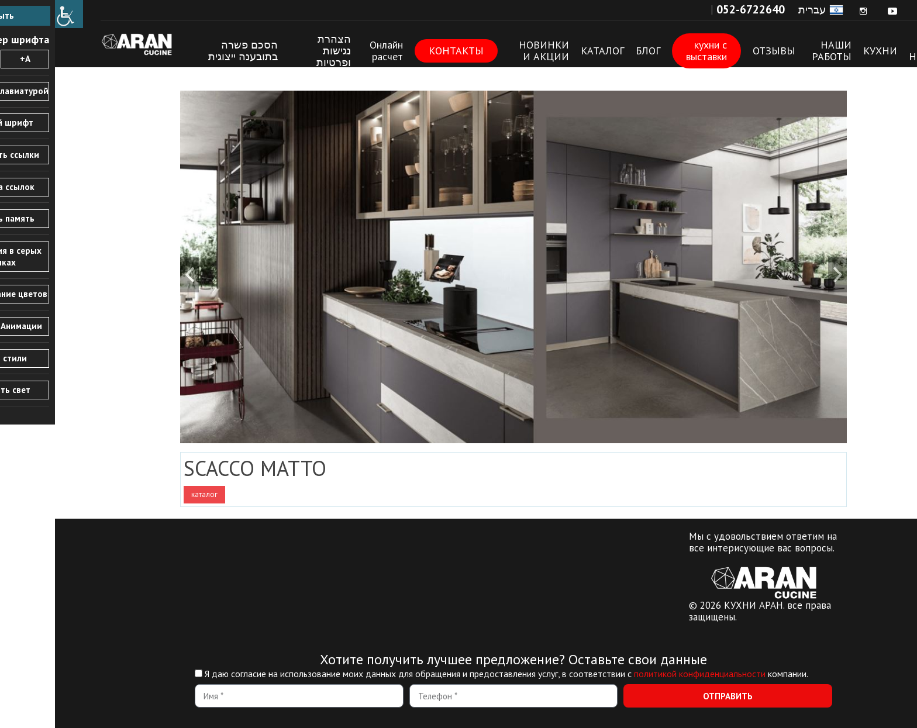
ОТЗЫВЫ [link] (719, 50)
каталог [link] (149, 494)
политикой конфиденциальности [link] (645, 673)
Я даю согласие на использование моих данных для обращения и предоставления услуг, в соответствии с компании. (451, 673)
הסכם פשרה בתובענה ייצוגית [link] (188, 50)
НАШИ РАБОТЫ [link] (777, 50)
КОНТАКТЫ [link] (401, 50)
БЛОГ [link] (593, 50)
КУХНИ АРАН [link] (89, 44)
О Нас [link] (862, 50)
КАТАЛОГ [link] (547, 50)
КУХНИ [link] (825, 50)
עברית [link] (757, 9)
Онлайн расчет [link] (331, 50)
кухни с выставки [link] (651, 50)
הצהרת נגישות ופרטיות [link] (278, 50)
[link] (14, 14)
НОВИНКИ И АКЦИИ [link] (489, 50)
